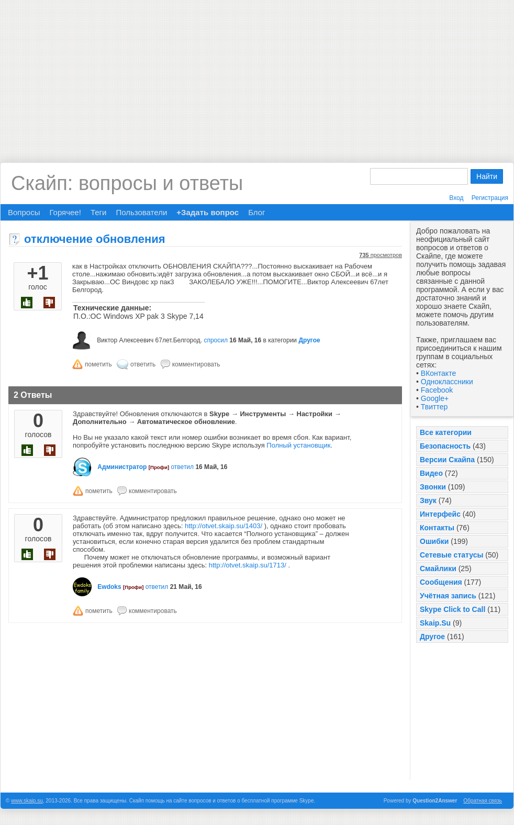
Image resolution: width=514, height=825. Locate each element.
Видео (431, 473)
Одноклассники (447, 381)
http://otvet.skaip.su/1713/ (247, 565)
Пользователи (141, 212)
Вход (456, 198)
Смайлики (438, 568)
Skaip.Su (435, 623)
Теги (99, 212)
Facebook (437, 390)
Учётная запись (448, 596)
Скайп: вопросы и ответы (127, 183)
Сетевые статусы (451, 555)
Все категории (446, 432)
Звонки (433, 487)
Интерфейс (440, 514)
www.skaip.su (27, 801)
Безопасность (445, 446)
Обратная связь (482, 801)
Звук (428, 500)
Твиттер (434, 407)
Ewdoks (109, 586)
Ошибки (434, 541)
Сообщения (441, 582)
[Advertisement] (257, 73)
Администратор (122, 467)
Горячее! (65, 212)
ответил (182, 467)
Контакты (437, 527)
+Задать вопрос (207, 212)
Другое (432, 636)
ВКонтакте (438, 373)
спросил (216, 340)
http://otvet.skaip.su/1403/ (223, 526)
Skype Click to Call (452, 609)
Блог (256, 212)
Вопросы (24, 212)
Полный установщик (298, 445)
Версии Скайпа (447, 459)
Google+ (435, 398)
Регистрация (490, 198)
